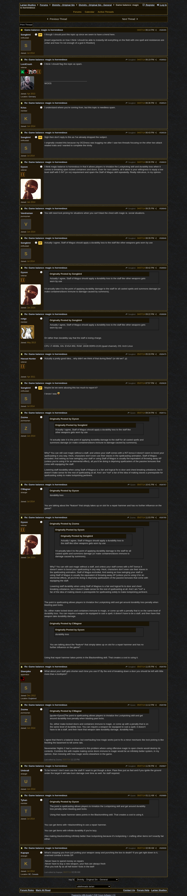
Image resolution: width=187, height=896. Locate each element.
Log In (162, 5)
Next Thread (130, 19)
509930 (163, 848)
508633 (163, 162)
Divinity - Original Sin (63, 5)
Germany (32, 97)
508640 (163, 209)
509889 (163, 796)
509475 (163, 354)
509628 (163, 383)
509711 (163, 413)
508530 (163, 133)
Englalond (32, 698)
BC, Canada (33, 874)
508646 (163, 238)
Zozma (131, 518)
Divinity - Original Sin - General (95, 5)
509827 (163, 766)
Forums (44, 5)
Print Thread (26, 24)
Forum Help (143, 890)
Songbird (130, 60)
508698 (163, 314)
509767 (163, 485)
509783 (163, 667)
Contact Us (129, 890)
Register (148, 5)
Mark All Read (43, 890)
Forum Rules (27, 890)
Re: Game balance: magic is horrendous (45, 59)
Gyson (131, 413)
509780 (163, 518)
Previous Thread (56, 19)
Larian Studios (28, 5)
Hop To (71, 880)
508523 (163, 103)
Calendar (89, 12)
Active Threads (106, 12)
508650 (163, 268)
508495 (163, 30)
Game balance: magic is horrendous (43, 30)
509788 (163, 705)
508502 (163, 60)
